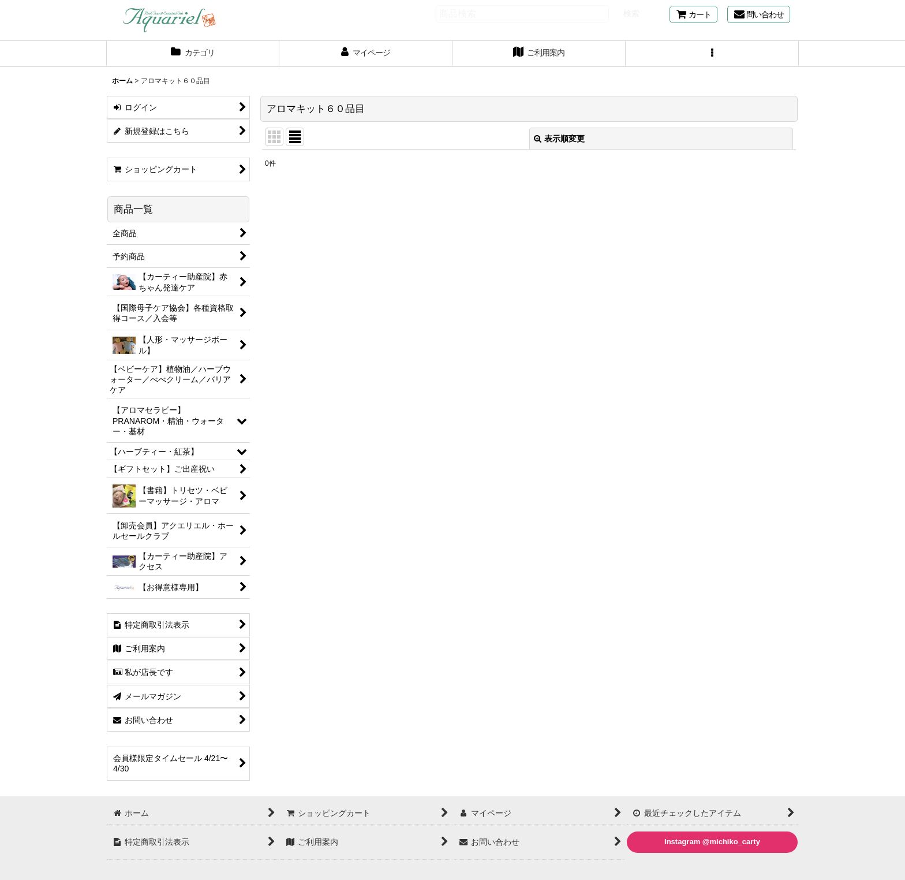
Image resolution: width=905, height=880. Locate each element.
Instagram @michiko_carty (712, 841)
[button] (712, 53)
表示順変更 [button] (559, 138)
